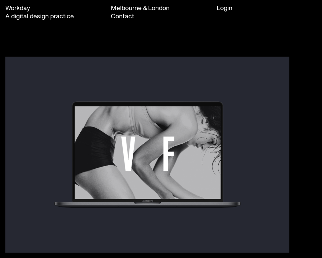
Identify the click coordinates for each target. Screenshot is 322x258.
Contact (122, 15)
